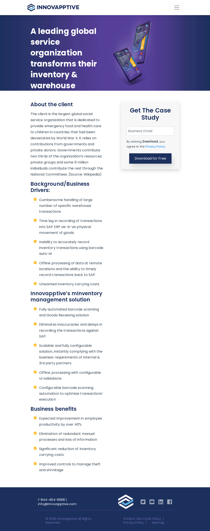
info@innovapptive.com (57, 504)
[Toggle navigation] (177, 7)
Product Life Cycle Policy (142, 519)
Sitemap (158, 522)
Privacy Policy (155, 146)
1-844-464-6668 (51, 499)
